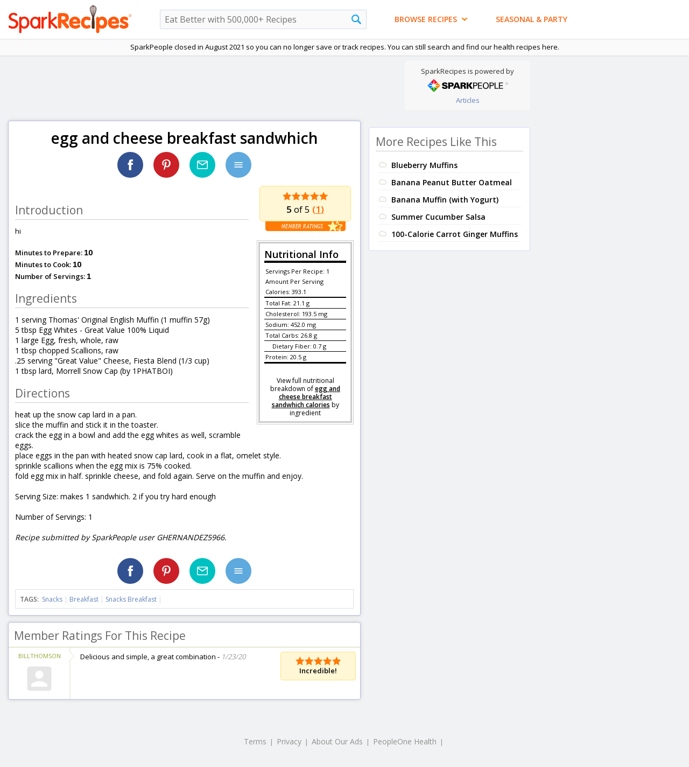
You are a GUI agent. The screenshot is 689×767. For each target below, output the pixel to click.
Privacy (289, 741)
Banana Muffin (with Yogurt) (444, 199)
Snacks (52, 599)
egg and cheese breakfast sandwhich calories (306, 396)
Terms (255, 741)
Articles (468, 100)
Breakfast (84, 599)
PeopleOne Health (405, 741)
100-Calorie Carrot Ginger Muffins (454, 234)
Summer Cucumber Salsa (438, 217)
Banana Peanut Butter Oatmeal (451, 182)
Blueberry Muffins (424, 165)
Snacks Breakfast (131, 599)
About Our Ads (337, 741)
